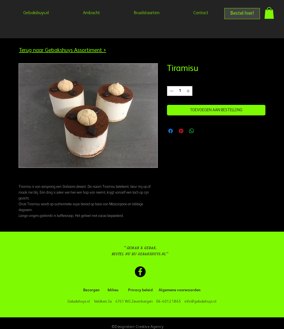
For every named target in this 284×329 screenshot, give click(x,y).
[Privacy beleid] (140, 290)
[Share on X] (202, 131)
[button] (269, 13)
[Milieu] (113, 290)
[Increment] (188, 91)
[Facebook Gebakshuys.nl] (140, 271)
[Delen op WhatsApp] (191, 131)
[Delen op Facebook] (170, 131)
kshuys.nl (209, 301)
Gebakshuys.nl (79, 301)
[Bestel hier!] (242, 13)
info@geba (193, 301)
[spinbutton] (179, 91)
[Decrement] (171, 91)
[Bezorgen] (91, 290)
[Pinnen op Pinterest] (181, 131)
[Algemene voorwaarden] (180, 290)
